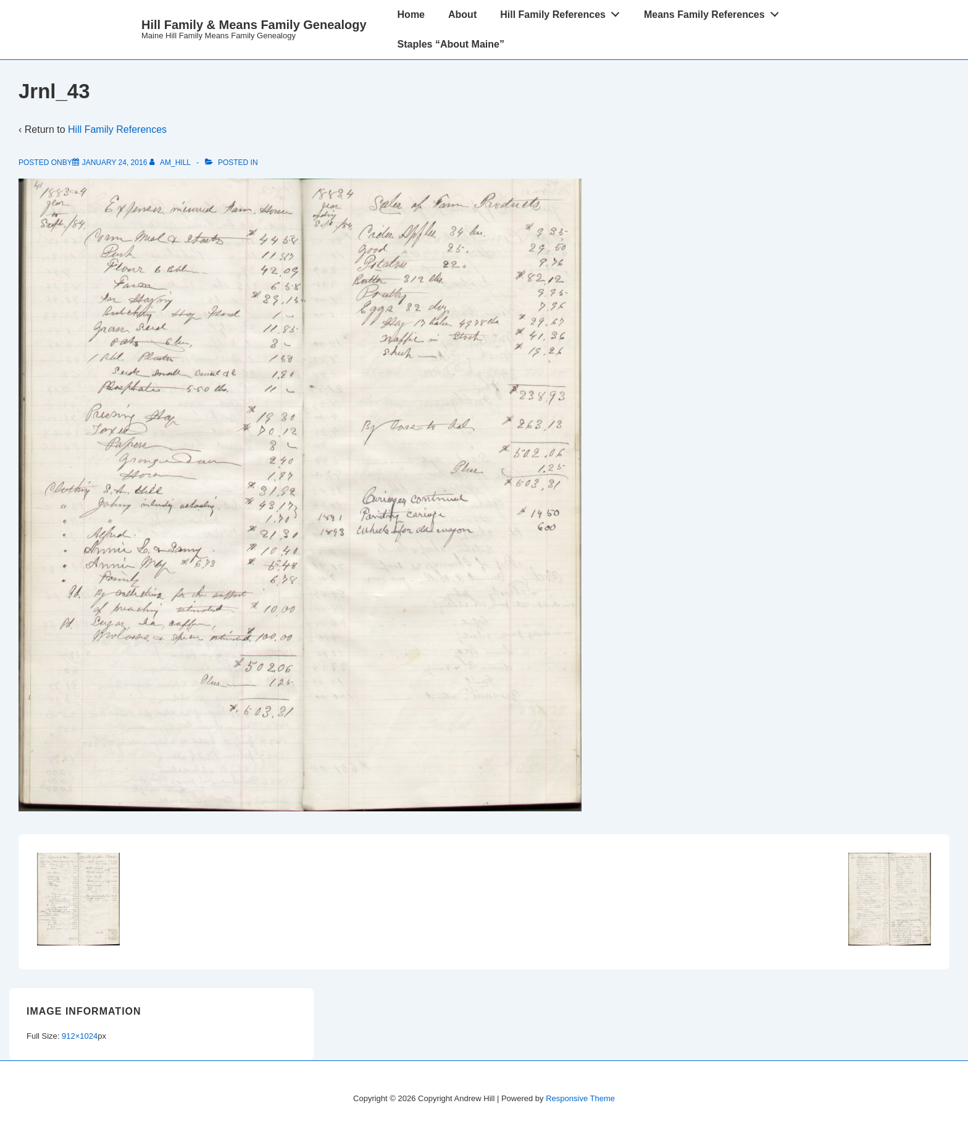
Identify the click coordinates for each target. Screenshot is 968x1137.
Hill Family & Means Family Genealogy (254, 25)
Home (411, 14)
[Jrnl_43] (115, 162)
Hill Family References (563, 12)
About (462, 14)
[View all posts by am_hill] (171, 162)
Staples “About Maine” (451, 44)
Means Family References (714, 12)
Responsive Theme (580, 1098)
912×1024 (80, 1036)
